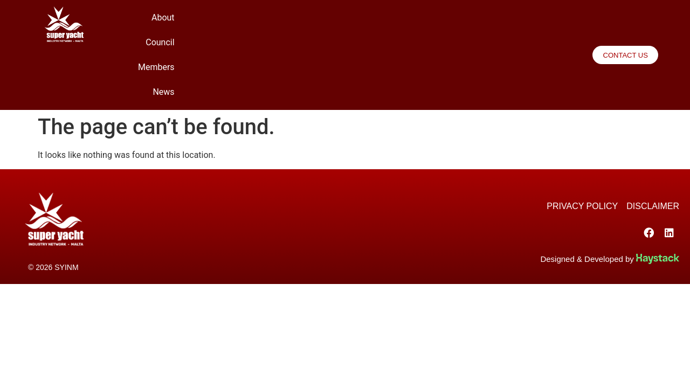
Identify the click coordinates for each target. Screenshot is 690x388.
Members (493, 25)
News (538, 25)
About (403, 25)
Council (444, 25)
